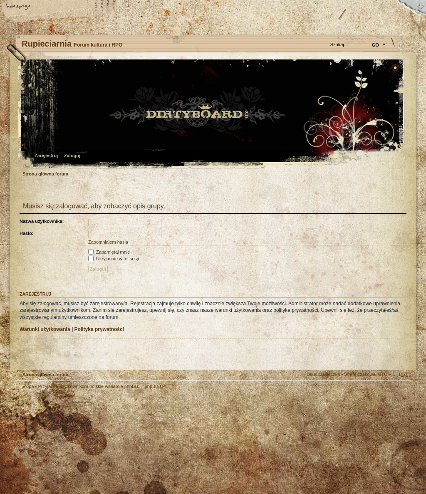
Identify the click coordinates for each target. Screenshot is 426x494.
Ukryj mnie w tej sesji (113, 258)
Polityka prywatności (99, 329)
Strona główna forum (212, 114)
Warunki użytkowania (45, 329)
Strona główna (18, 7)
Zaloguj (72, 155)
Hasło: (27, 233)
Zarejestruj (46, 155)
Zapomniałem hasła (108, 242)
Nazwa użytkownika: (42, 221)
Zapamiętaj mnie (109, 251)
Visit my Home (385, 466)
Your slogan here (146, 442)
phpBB (109, 441)
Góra (400, 391)
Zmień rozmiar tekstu (47, 7)
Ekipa (28, 386)
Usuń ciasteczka (323, 374)
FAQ (77, 7)
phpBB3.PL (156, 386)
